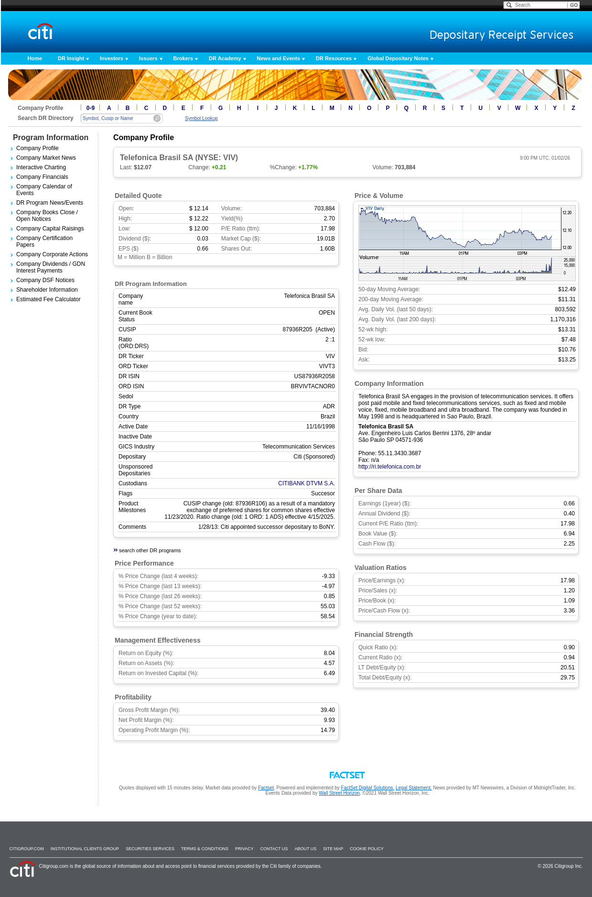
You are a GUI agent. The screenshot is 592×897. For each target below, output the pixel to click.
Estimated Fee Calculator (48, 299)
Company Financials (42, 177)
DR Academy (225, 58)
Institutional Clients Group (85, 848)
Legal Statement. (414, 787)
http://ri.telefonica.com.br (389, 466)
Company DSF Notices (45, 280)
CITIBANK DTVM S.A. (306, 483)
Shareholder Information (47, 289)
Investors (111, 58)
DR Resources (334, 58)
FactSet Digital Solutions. (368, 787)
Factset (266, 787)
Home (35, 58)
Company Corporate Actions (52, 254)
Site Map (333, 848)
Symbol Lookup (201, 118)
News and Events (278, 58)
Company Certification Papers (44, 241)
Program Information (50, 137)
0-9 (90, 108)
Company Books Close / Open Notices (47, 215)
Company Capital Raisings (50, 228)
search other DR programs (150, 550)
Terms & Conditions (204, 848)
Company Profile (37, 148)
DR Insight (71, 58)
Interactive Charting (41, 167)
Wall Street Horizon (339, 793)
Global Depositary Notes (398, 58)
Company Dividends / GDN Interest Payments (50, 267)
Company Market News (46, 157)
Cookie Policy (367, 848)
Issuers (148, 58)
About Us (305, 848)
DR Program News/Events (49, 202)
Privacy (244, 848)
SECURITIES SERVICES (150, 848)
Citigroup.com (27, 848)
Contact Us (274, 848)
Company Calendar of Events (44, 190)
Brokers (183, 58)
